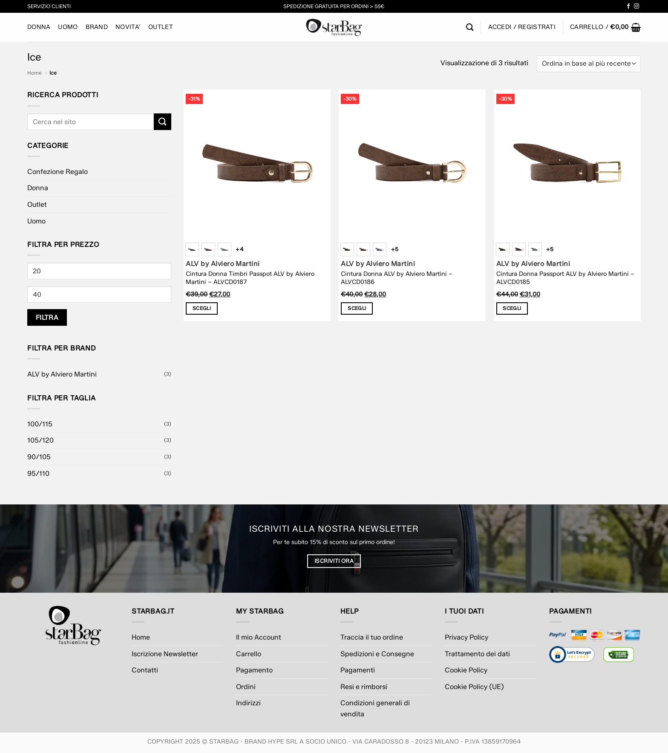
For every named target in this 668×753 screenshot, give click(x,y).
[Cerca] (469, 27)
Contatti (145, 670)
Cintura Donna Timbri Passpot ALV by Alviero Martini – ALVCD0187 (250, 278)
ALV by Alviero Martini (62, 374)
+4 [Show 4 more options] (239, 249)
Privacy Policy (466, 637)
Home (34, 73)
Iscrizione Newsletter (165, 654)
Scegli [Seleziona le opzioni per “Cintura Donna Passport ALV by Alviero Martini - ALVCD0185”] (512, 308)
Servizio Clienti (49, 6)
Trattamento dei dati (477, 654)
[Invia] (162, 121)
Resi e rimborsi (363, 687)
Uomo (68, 27)
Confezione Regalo (57, 172)
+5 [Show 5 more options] (395, 249)
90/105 (39, 457)
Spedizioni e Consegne (377, 654)
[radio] (192, 249)
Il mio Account (258, 637)
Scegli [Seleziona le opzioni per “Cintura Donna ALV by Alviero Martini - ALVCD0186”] (357, 308)
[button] (605, 27)
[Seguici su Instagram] (636, 6)
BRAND (97, 27)
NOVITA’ (128, 27)
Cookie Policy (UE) (474, 687)
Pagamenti (357, 670)
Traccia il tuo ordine (371, 637)
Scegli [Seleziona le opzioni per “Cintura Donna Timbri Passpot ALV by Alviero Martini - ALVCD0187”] (202, 308)
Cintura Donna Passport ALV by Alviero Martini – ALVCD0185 (565, 278)
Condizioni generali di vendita (375, 708)
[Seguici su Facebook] (628, 6)
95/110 (38, 473)
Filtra (47, 317)
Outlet (160, 27)
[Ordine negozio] (589, 63)
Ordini (246, 687)
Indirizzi (248, 703)
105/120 (40, 440)
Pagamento (254, 670)
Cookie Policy (466, 670)
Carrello (248, 654)
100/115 (39, 424)
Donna (38, 27)
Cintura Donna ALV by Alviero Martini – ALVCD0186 (396, 278)
